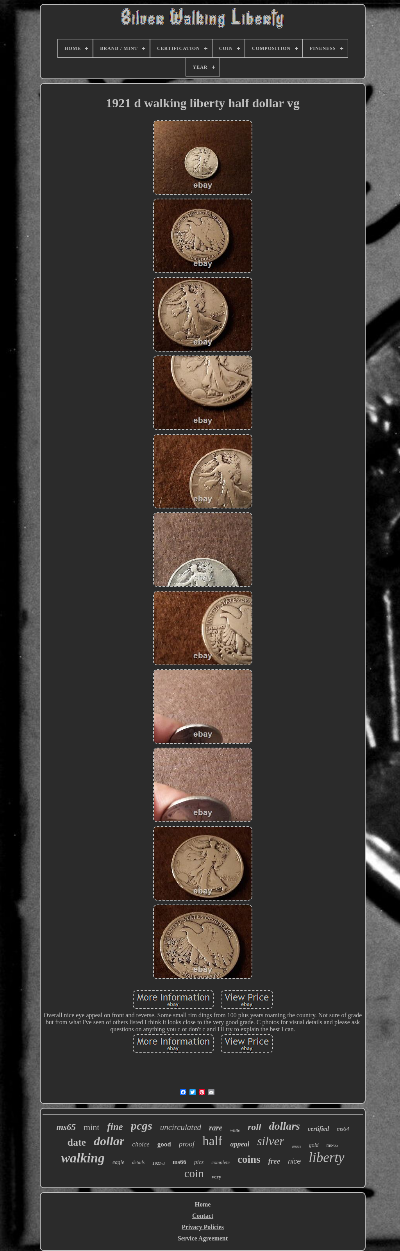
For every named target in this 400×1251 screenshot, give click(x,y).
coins (249, 1159)
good (164, 1144)
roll (254, 1127)
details (138, 1162)
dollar (109, 1141)
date (76, 1142)
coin (194, 1173)
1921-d (158, 1163)
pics (199, 1162)
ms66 (179, 1162)
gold (314, 1145)
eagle (118, 1162)
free (274, 1161)
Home (203, 1204)
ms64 (343, 1129)
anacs (296, 1146)
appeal (239, 1144)
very (216, 1177)
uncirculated (180, 1127)
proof (187, 1144)
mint (91, 1127)
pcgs (141, 1125)
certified (318, 1128)
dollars (284, 1126)
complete (220, 1162)
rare (215, 1127)
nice (294, 1161)
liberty (326, 1157)
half (212, 1141)
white (234, 1130)
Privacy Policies (203, 1227)
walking (82, 1158)
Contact (202, 1215)
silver (270, 1141)
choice (140, 1144)
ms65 (66, 1127)
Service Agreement (203, 1238)
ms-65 (332, 1145)
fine (115, 1126)
